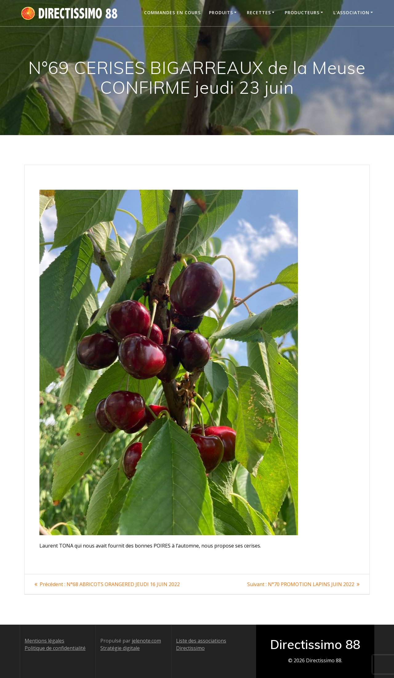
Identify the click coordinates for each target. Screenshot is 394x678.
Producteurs (302, 12)
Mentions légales (44, 640)
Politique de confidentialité (55, 648)
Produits (221, 12)
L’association (351, 12)
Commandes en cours (172, 12)
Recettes (259, 12)
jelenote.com (146, 640)
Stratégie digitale (120, 648)
